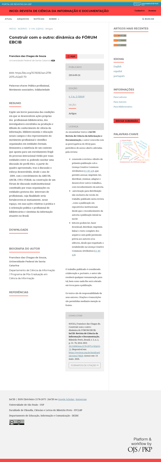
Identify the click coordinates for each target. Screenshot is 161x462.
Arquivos (23, 19)
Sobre (53, 19)
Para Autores (120, 101)
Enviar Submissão (127, 121)
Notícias (39, 19)
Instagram (81, 399)
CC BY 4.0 (88, 170)
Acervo (22, 28)
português (119, 76)
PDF (72, 56)
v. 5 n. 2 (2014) (36, 28)
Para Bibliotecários (123, 106)
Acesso (152, 10)
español (118, 71)
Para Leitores (120, 97)
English (117, 66)
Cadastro (140, 10)
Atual (8, 19)
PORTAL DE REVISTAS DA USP (17, 4)
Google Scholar (66, 399)
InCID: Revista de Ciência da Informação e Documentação (59, 11)
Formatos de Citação (83, 365)
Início (12, 28)
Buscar (148, 19)
